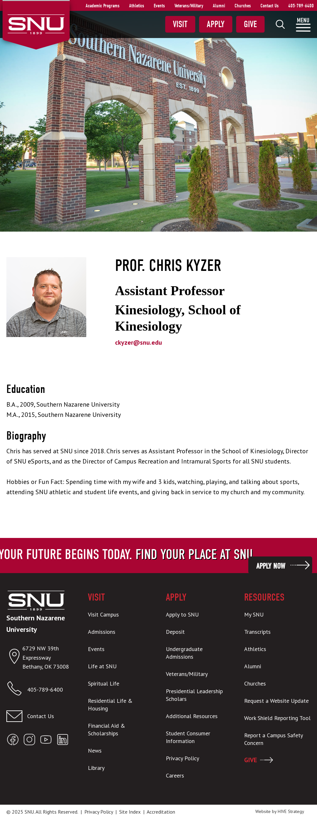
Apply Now (270, 566)
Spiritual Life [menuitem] (103, 683)
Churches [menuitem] (243, 6)
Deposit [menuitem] (175, 631)
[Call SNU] (16, 689)
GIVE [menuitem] (250, 760)
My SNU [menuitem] (254, 614)
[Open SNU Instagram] (29, 741)
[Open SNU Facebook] (12, 741)
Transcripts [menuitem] (257, 631)
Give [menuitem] (250, 24)
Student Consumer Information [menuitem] (188, 737)
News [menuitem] (95, 750)
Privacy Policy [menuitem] (182, 758)
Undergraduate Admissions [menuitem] (184, 652)
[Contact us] (39, 716)
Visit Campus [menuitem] (103, 614)
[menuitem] (280, 24)
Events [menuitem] (159, 6)
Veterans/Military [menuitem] (188, 6)
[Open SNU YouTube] (46, 741)
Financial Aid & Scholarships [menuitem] (106, 729)
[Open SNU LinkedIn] (62, 741)
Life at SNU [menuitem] (102, 666)
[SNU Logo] (36, 23)
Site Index (130, 812)
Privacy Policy (98, 812)
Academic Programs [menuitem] (103, 6)
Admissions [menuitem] (101, 631)
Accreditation (161, 812)
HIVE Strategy (291, 811)
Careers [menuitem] (175, 775)
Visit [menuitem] (180, 24)
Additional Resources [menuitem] (192, 716)
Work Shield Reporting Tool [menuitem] (277, 718)
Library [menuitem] (96, 767)
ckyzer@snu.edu (138, 342)
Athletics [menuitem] (136, 6)
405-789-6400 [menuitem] (301, 6)
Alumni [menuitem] (219, 6)
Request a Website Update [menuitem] (276, 700)
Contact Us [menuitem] (269, 6)
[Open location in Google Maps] (14, 657)
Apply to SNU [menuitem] (182, 614)
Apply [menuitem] (216, 24)
